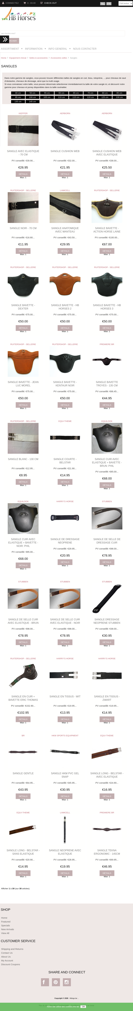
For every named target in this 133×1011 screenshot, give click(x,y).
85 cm (119, 93)
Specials (5, 925)
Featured (5, 921)
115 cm (75, 97)
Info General (57, 48)
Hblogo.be (73, 998)
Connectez (10, 3)
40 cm (18, 93)
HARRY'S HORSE (65, 501)
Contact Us (6, 953)
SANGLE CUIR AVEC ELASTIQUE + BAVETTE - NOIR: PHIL (23, 542)
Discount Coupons (10, 964)
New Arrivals (7, 929)
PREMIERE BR (107, 344)
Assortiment (10, 48)
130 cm (119, 97)
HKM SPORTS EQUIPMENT (65, 735)
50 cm (32, 93)
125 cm (104, 97)
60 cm (61, 93)
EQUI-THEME (65, 421)
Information (33, 48)
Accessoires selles (59, 58)
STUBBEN (107, 501)
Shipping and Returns (12, 949)
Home (3, 58)
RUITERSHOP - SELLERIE (23, 190)
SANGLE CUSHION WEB (65, 151)
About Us (6, 956)
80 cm (105, 93)
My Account (7, 960)
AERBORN (65, 113)
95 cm (18, 97)
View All (5, 933)
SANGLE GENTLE (23, 773)
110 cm (61, 97)
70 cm (90, 93)
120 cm (90, 97)
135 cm (17, 101)
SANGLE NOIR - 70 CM (23, 228)
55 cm (47, 93)
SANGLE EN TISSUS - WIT (65, 696)
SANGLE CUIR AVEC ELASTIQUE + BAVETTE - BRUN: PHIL (107, 462)
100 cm (32, 97)
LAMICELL (65, 190)
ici (78, 1008)
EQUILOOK (106, 421)
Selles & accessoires (38, 58)
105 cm (46, 97)
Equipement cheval (17, 58)
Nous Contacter (84, 48)
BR (23, 735)
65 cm (76, 93)
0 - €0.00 (29, 3)
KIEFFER (23, 113)
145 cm (32, 101)
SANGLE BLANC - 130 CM (23, 459)
